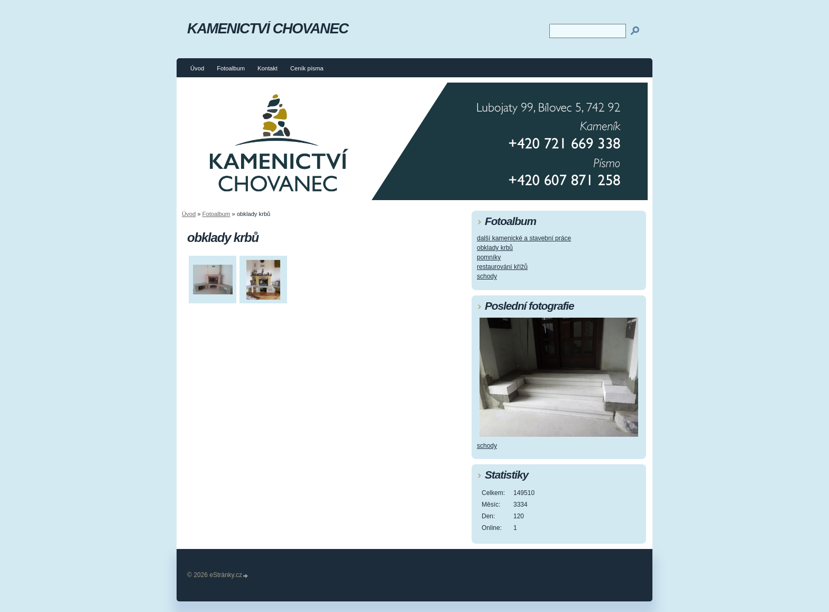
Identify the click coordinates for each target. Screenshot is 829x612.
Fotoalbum (231, 68)
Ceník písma (307, 68)
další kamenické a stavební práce (524, 238)
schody (487, 276)
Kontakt (267, 68)
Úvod (197, 68)
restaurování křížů (502, 267)
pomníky (489, 257)
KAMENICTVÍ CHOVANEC (267, 28)
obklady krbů (495, 247)
